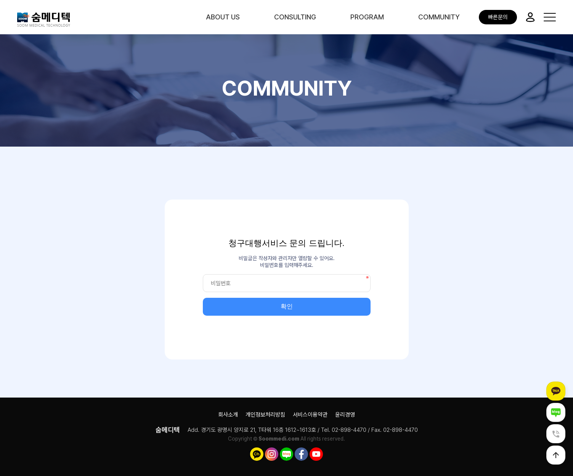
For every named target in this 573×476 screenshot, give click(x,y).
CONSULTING (295, 17)
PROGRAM (367, 17)
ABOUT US (223, 17)
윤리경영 (345, 414)
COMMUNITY (439, 17)
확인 (287, 306)
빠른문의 (498, 17)
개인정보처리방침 (265, 414)
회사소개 (228, 414)
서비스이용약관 (310, 414)
